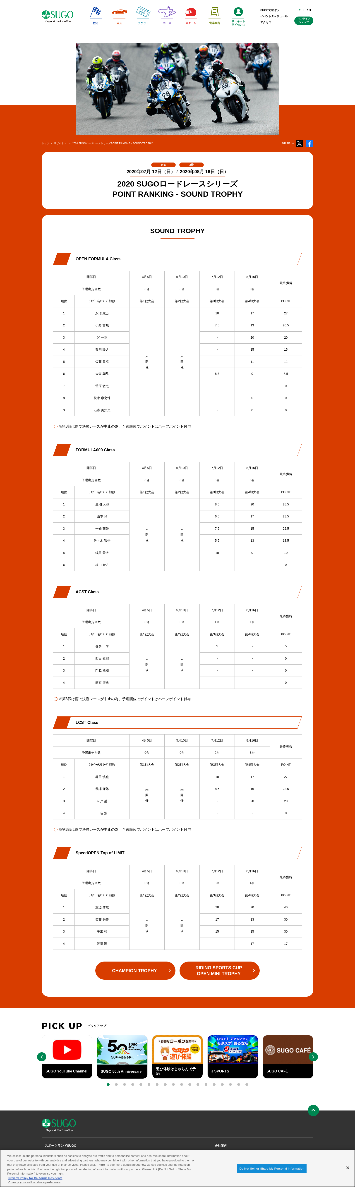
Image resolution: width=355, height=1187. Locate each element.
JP (299, 10)
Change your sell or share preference (34, 1184)
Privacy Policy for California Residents (35, 1179)
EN (309, 10)
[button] (108, 1084)
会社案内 (221, 1145)
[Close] (348, 1169)
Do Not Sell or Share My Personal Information (271, 1170)
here (101, 1166)
